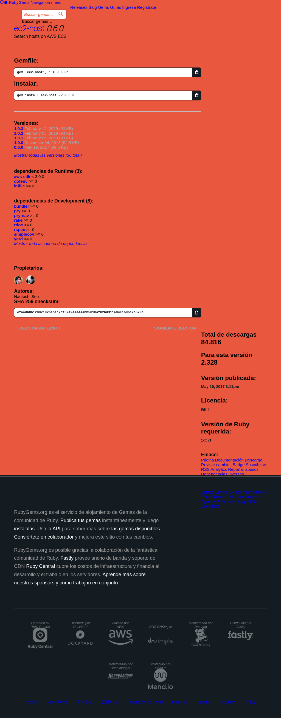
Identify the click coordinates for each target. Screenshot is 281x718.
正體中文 (110, 702)
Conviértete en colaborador (44, 537)
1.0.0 (18, 142)
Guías (115, 7)
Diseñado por (80, 625)
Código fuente (242, 492)
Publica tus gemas (80, 520)
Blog (93, 7)
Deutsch (227, 702)
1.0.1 (18, 138)
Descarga (253, 460)
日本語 (250, 702)
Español (203, 702)
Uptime (221, 492)
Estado (207, 492)
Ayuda (207, 501)
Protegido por (160, 666)
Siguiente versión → (177, 328)
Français (180, 702)
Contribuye (234, 496)
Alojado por (120, 625)
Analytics (218, 469)
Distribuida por (240, 625)
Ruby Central (40, 566)
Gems (103, 7)
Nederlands (57, 702)
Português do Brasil (145, 702)
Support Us (247, 501)
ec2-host (29, 28)
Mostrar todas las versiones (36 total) (48, 155)
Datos (261, 492)
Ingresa (129, 7)
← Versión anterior (37, 328)
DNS (160, 627)
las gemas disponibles (135, 528)
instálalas (24, 528)
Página (207, 460)
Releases (79, 7)
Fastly (67, 558)
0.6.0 (18, 147)
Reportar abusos (243, 469)
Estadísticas (212, 496)
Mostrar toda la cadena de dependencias (51, 243)
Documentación (229, 460)
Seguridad (210, 506)
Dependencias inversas (222, 474)
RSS (205, 469)
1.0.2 (18, 133)
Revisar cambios (216, 464)
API (216, 501)
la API (53, 528)
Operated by (40, 625)
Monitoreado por (201, 625)
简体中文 (85, 702)
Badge (239, 464)
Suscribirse (256, 464)
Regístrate (146, 7)
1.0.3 (18, 128)
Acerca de (254, 496)
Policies (228, 501)
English (31, 702)
